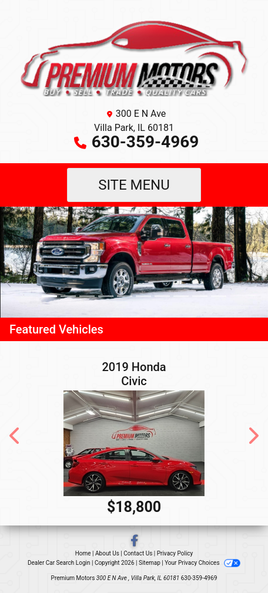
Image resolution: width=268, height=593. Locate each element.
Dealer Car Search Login (59, 563)
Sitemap (149, 563)
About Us (107, 553)
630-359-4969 (145, 141)
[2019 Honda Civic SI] (134, 443)
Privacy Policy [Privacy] (175, 553)
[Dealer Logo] (134, 55)
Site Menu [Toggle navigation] (134, 185)
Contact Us (137, 553)
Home (83, 553)
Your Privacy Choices (202, 563)
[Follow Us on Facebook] (134, 541)
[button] (10, 262)
